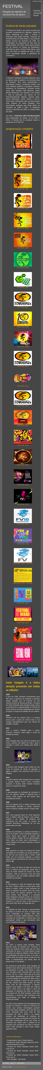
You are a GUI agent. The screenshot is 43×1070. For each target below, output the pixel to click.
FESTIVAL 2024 (23, 622)
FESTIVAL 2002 (23, 207)
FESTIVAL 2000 (23, 168)
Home (36, 15)
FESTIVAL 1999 (23, 148)
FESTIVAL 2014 (23, 444)
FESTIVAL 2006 (23, 286)
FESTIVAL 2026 (23, 661)
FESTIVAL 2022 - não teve (22, 582)
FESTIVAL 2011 (23, 385)
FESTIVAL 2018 (23, 523)
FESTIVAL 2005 (23, 267)
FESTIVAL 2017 (23, 503)
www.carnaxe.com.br (19, 1067)
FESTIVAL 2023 (23, 602)
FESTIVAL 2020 (23, 543)
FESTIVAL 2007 (23, 306)
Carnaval (37, 13)
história (36, 10)
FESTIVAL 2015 (23, 464)
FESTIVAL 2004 (23, 247)
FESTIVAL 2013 (23, 424)
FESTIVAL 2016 (23, 484)
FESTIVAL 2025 (23, 641)
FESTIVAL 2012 (23, 405)
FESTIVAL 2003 (23, 227)
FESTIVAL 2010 (23, 365)
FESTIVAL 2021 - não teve (22, 562)
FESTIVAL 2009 (23, 345)
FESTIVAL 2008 (23, 326)
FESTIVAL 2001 (23, 188)
